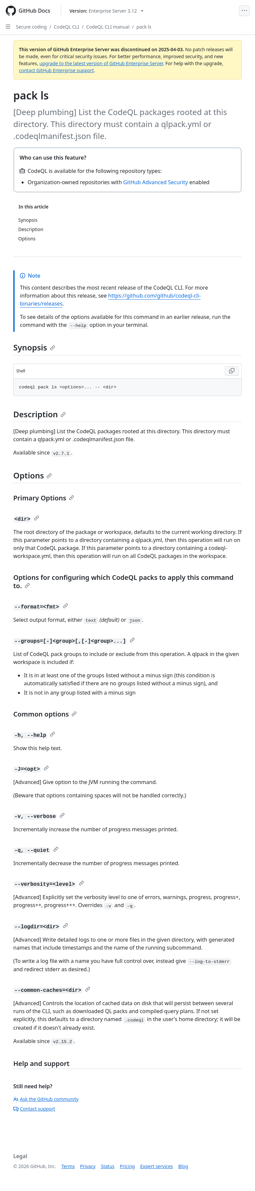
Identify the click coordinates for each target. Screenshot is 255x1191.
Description (39, 414)
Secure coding (31, 27)
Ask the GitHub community (46, 1099)
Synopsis (34, 347)
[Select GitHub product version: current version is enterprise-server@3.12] (106, 11)
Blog (183, 1166)
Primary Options (43, 497)
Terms (68, 1166)
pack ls (143, 27)
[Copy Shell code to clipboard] (232, 371)
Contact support (34, 1109)
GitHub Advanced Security (155, 182)
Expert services (156, 1166)
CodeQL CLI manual (107, 27)
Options (32, 475)
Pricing (127, 1166)
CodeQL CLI (66, 27)
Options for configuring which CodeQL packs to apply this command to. (123, 581)
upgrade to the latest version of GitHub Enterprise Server (101, 63)
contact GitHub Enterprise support (56, 70)
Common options (45, 714)
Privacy (88, 1166)
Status (108, 1166)
